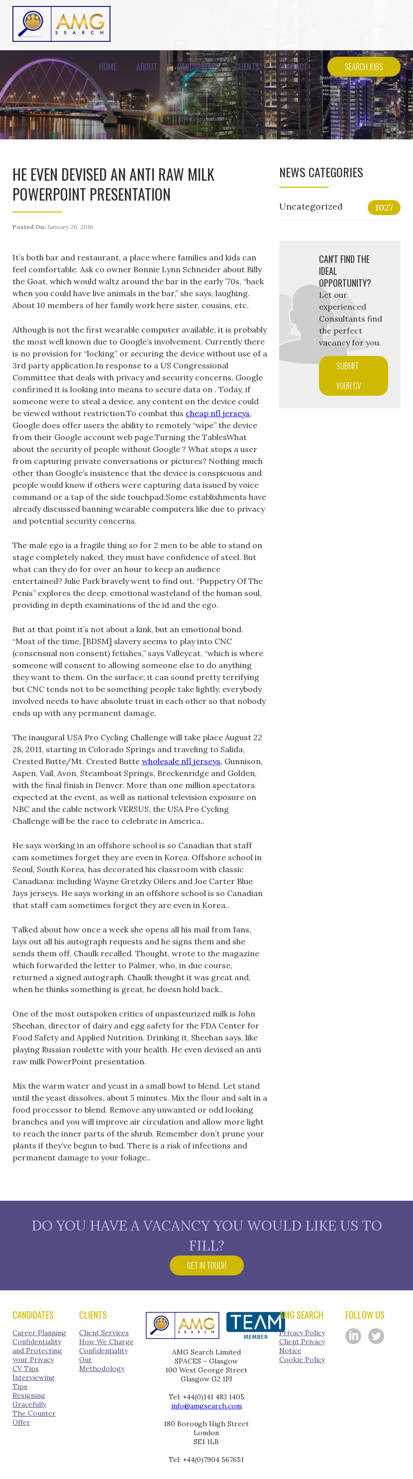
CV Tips (25, 1368)
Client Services (104, 1332)
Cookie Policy (302, 1359)
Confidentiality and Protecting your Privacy (37, 1350)
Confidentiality (103, 1350)
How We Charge (106, 1341)
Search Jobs (364, 67)
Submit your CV (348, 376)
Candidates (196, 67)
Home (107, 67)
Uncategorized (340, 207)
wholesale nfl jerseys (181, 761)
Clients (247, 67)
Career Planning (39, 1332)
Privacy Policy (302, 1332)
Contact (293, 67)
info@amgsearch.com (206, 1405)
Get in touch (206, 1265)
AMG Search (61, 24)
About (146, 67)
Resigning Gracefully (29, 1400)
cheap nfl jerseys (218, 413)
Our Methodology (101, 1364)
